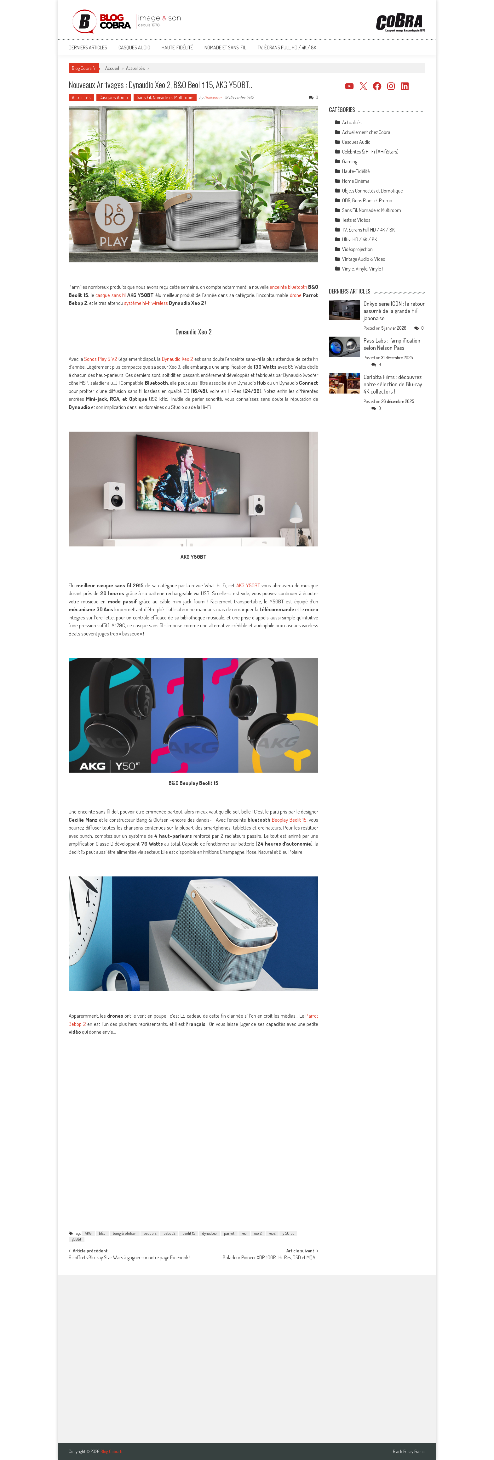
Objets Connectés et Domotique (372, 190)
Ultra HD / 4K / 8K (359, 239)
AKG (88, 1233)
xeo (244, 1233)
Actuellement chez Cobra (366, 132)
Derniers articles (88, 47)
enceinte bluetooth (288, 286)
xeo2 (272, 1233)
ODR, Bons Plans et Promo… (368, 200)
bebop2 (169, 1233)
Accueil (112, 68)
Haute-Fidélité (177, 47)
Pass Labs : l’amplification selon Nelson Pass (392, 344)
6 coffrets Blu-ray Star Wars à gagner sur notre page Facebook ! (129, 1258)
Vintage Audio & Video (363, 259)
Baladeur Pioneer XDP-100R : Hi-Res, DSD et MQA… (270, 1258)
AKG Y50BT (248, 585)
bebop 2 (150, 1233)
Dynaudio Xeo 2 (177, 358)
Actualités (135, 68)
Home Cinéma (356, 181)
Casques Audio (134, 47)
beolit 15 (188, 1233)
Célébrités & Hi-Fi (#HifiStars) (370, 151)
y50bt (76, 1239)
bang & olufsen (124, 1233)
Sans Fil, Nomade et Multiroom (165, 97)
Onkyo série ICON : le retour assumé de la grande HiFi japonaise (394, 311)
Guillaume (212, 97)
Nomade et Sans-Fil (225, 47)
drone (296, 295)
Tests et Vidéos (356, 220)
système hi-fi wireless (146, 302)
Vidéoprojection (357, 249)
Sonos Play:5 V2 (100, 358)
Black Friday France (409, 1451)
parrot (229, 1233)
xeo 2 (257, 1233)
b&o (102, 1233)
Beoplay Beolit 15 (289, 819)
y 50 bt (288, 1233)
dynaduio (209, 1233)
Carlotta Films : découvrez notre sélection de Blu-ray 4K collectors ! (393, 384)
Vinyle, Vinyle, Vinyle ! (362, 269)
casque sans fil (110, 295)
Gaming (349, 161)
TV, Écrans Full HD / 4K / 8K (287, 47)
